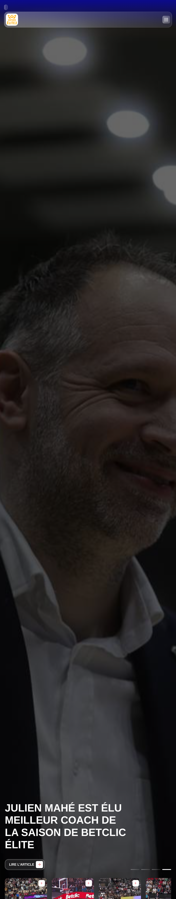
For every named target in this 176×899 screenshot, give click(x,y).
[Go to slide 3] (156, 869)
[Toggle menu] (166, 19)
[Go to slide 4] (166, 869)
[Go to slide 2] (145, 869)
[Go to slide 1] (135, 869)
